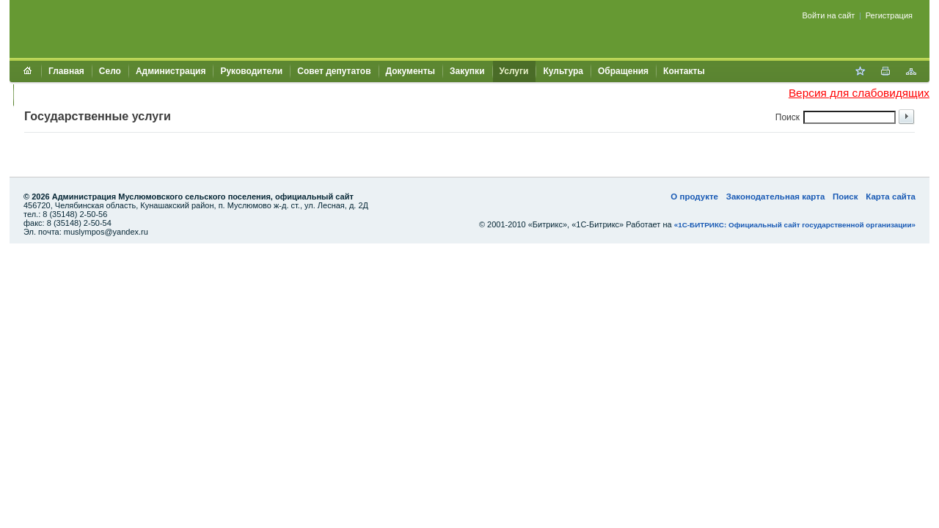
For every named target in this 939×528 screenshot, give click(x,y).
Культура (562, 71)
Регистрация (889, 15)
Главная (66, 71)
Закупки (467, 71)
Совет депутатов (333, 71)
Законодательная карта (775, 196)
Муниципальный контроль (79, 94)
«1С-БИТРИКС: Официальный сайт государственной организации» (795, 225)
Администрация (170, 71)
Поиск (845, 196)
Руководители (251, 71)
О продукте (694, 196)
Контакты (684, 71)
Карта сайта (891, 196)
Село (110, 71)
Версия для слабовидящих (859, 93)
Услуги (514, 71)
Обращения (623, 71)
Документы (410, 71)
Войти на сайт (829, 15)
